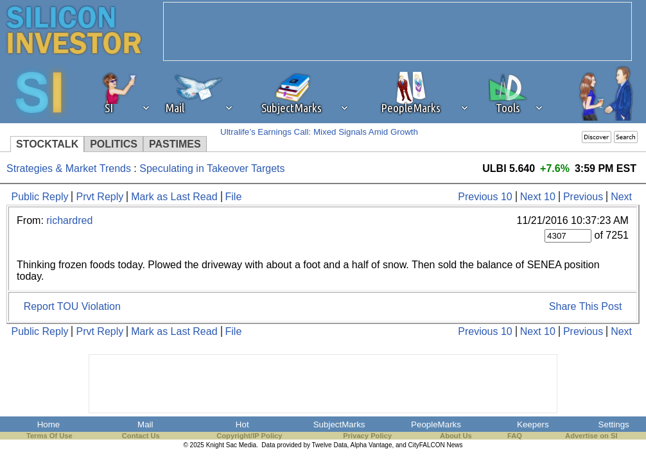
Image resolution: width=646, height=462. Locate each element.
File (233, 196)
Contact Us (141, 436)
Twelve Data (329, 445)
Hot (242, 424)
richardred (69, 220)
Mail (145, 424)
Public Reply (40, 196)
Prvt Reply (99, 196)
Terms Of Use (49, 436)
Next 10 (537, 196)
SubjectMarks (339, 424)
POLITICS (113, 144)
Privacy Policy (367, 436)
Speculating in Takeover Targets (211, 168)
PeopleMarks (436, 424)
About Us (456, 436)
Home (48, 424)
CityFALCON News (435, 445)
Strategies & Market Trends (68, 168)
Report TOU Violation (72, 306)
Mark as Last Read (174, 196)
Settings (613, 424)
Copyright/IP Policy (249, 436)
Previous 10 (485, 196)
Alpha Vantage (371, 445)
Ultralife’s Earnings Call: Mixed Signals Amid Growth (319, 132)
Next (621, 196)
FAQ (514, 436)
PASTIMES (175, 144)
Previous (583, 196)
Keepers (533, 424)
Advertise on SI (591, 436)
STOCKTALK (47, 144)
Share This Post (585, 306)
